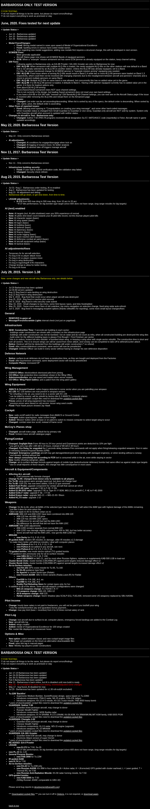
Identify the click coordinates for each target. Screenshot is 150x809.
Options (60, 794)
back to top (14, 806)
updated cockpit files (72, 398)
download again (91, 794)
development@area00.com (46, 787)
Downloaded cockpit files (23, 794)
